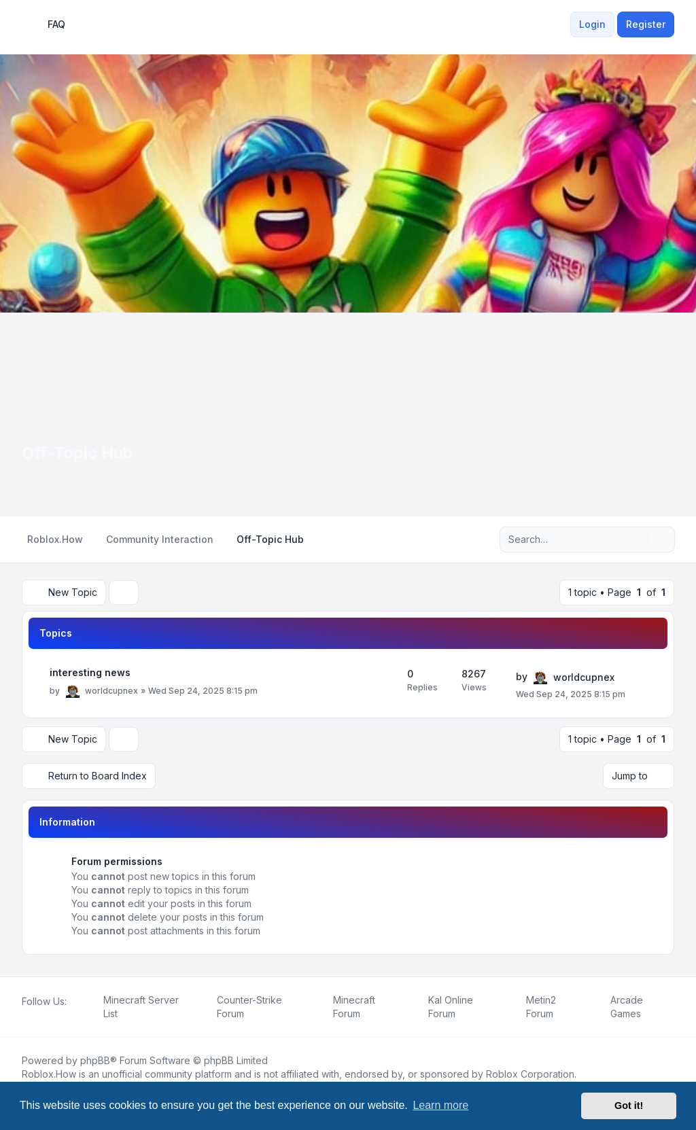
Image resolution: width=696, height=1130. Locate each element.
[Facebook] (24, 1016)
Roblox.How (49, 1074)
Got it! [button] (628, 1105)
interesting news (90, 672)
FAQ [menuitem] (47, 24)
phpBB (95, 1060)
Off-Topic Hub (77, 453)
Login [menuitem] (592, 24)
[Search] (636, 539)
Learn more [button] (440, 1105)
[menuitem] (562, 24)
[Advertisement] (348, 414)
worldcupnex (111, 691)
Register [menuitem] (645, 24)
